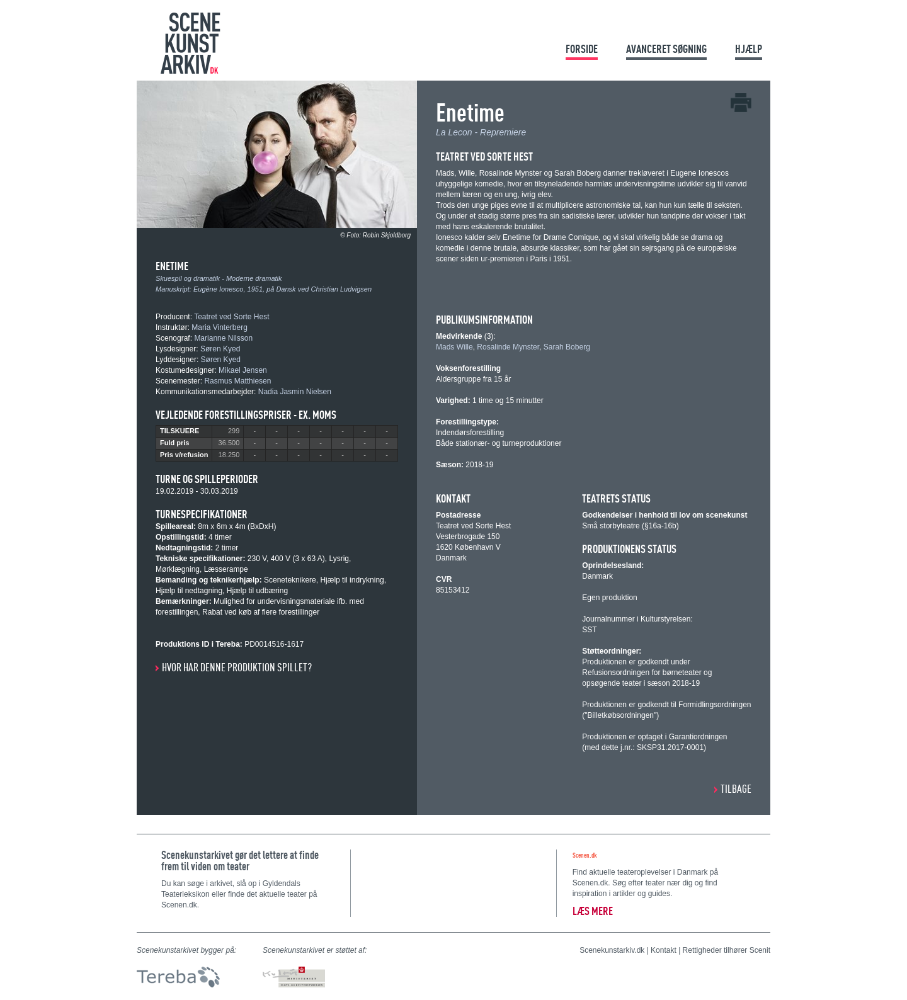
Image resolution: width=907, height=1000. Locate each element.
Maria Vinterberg (219, 327)
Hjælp (748, 48)
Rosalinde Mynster (508, 347)
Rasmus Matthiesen (237, 381)
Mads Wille (454, 347)
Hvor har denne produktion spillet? (237, 667)
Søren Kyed (220, 348)
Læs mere (593, 911)
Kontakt (663, 950)
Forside (582, 48)
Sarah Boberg (567, 347)
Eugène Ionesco (218, 289)
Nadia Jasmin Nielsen (294, 391)
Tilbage (736, 788)
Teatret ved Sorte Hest (231, 316)
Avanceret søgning (666, 48)
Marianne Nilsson (223, 338)
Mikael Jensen (243, 370)
